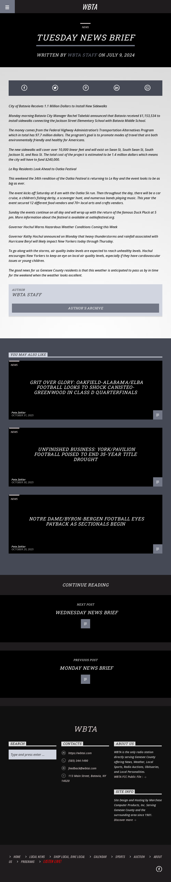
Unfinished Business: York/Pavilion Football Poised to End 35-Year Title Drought (85, 454)
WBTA (89, 6)
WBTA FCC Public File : (130, 777)
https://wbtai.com (80, 753)
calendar (100, 856)
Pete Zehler (19, 412)
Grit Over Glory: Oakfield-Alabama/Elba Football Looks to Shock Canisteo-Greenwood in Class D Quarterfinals (86, 387)
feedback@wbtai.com (82, 768)
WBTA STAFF (82, 55)
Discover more (125, 820)
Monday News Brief (86, 668)
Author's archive (85, 308)
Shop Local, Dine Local (69, 856)
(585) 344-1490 (78, 761)
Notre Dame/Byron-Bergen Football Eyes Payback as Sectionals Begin (86, 521)
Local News (37, 856)
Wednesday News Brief (86, 612)
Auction (139, 856)
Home (16, 856)
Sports (120, 856)
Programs (27, 861)
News (85, 27)
